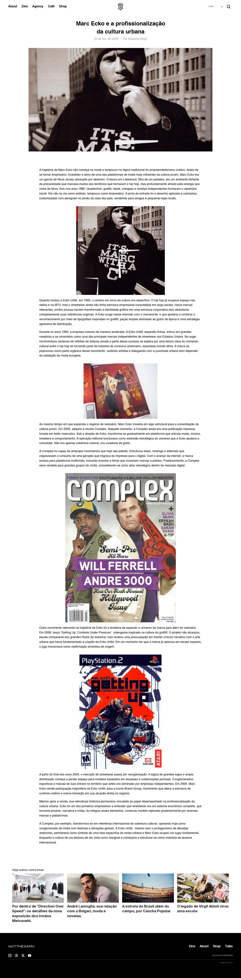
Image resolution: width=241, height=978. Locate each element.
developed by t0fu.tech (226, 962)
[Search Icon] (229, 7)
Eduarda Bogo (137, 38)
